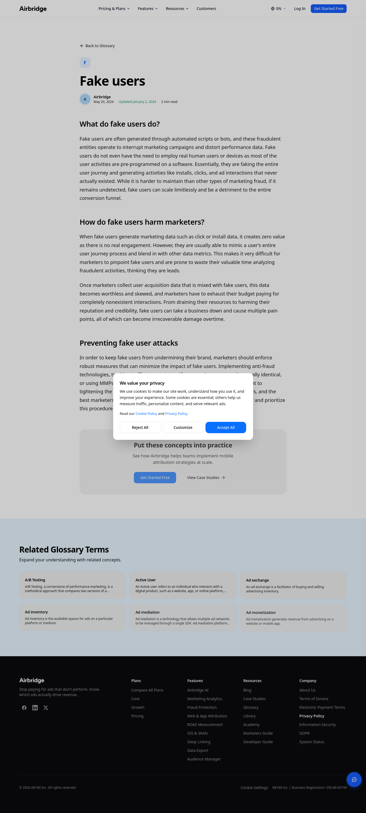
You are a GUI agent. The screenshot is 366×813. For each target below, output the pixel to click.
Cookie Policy (146, 413)
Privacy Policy (176, 413)
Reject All (140, 427)
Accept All (226, 427)
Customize (182, 427)
